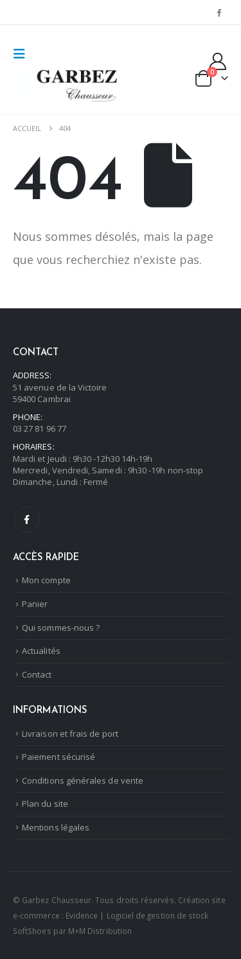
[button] (23, 54)
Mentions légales (55, 827)
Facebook (27, 519)
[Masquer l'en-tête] (77, 85)
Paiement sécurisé (58, 756)
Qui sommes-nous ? (61, 627)
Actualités (41, 650)
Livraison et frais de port (70, 733)
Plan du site (45, 803)
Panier (35, 604)
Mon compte (46, 580)
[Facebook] (219, 12)
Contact (36, 674)
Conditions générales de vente (82, 780)
